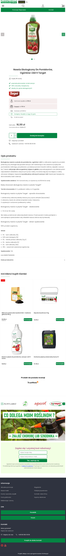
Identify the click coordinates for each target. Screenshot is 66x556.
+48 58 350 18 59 (24, 535)
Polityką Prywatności (27, 466)
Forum (33, 518)
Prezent (16, 106)
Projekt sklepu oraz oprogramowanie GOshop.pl (33, 553)
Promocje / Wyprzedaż (19, 10)
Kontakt (51, 10)
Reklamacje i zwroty (7, 500)
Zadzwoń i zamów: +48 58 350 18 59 (23, 144)
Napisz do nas (8, 535)
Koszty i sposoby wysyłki (8, 494)
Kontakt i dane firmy (40, 494)
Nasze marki (5, 490)
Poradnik (33, 512)
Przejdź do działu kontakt (33, 540)
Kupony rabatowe (40, 497)
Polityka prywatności (40, 490)
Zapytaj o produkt (18, 141)
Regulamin (37, 487)
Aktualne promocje (7, 487)
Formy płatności (6, 497)
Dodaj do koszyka (37, 136)
